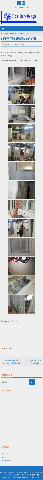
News (6, 33)
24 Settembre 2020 (10, 44)
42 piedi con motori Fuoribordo (34, 361)
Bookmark (7, 348)
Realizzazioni (6, 461)
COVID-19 (5, 453)
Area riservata (19, 7)
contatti (16, 321)
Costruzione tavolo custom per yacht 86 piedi (11, 361)
